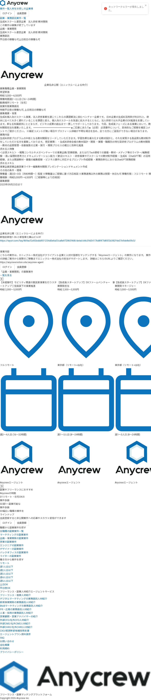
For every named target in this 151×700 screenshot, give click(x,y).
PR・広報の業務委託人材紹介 (15, 609)
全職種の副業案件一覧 (12, 531)
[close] (146, 5)
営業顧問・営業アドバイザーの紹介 (19, 616)
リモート (4, 563)
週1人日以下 (6, 566)
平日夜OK (5, 588)
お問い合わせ (7, 641)
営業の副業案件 (8, 541)
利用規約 (4, 648)
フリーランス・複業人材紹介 (15, 595)
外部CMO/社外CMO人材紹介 (15, 623)
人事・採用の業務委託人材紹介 (16, 613)
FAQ (2, 637)
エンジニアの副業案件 (12, 545)
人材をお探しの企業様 (21, 8)
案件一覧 (4, 8)
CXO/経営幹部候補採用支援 (14, 630)
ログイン (7, 13)
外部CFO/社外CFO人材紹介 (14, 620)
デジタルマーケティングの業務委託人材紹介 (23, 598)
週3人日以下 (6, 573)
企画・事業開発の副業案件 (14, 538)
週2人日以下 (6, 570)
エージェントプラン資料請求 (15, 634)
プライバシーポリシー (12, 652)
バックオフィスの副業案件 (14, 552)
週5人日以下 (6, 581)
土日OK (4, 584)
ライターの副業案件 (10, 556)
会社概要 (4, 645)
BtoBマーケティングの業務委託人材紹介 (21, 605)
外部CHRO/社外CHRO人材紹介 (16, 627)
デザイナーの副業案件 (12, 549)
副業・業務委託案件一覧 (13, 18)
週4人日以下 (6, 577)
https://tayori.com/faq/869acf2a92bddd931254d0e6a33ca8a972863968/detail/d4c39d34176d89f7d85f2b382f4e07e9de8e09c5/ (68, 240)
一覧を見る (6, 275)
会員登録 (21, 13)
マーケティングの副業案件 (14, 534)
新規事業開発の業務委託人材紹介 (17, 602)
